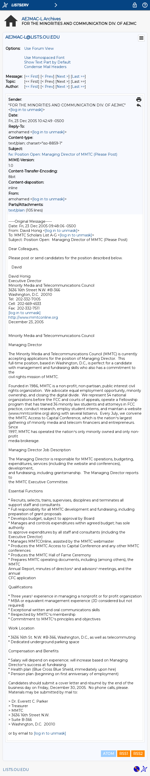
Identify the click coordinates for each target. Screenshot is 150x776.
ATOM (108, 753)
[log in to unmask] (26, 109)
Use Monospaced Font (44, 57)
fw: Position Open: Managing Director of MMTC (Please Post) (62, 154)
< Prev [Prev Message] (47, 76)
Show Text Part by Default (47, 62)
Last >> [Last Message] (78, 76)
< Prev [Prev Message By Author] (47, 86)
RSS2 (138, 753)
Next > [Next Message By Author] (62, 86)
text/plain (16, 210)
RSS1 (123, 753)
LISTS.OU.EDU (16, 769)
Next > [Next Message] (62, 76)
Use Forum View (39, 48)
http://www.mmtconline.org (33, 317)
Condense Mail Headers (45, 66)
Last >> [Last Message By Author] (78, 86)
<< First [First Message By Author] (31, 86)
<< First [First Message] (31, 76)
